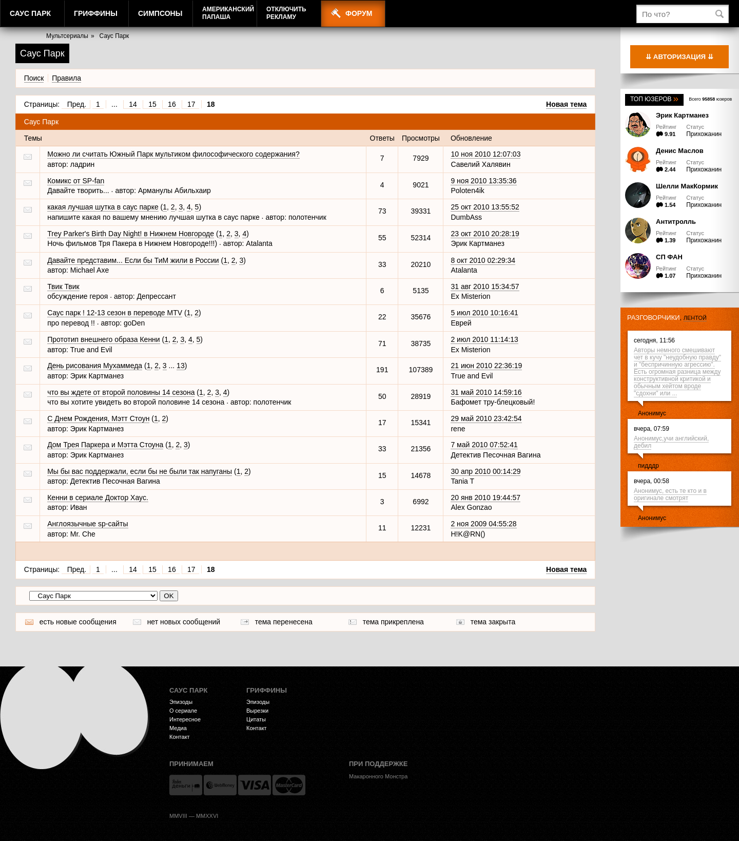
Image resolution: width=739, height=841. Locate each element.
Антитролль (676, 221)
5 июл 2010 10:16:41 (484, 313)
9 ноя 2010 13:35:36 (483, 181)
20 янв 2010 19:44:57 (485, 497)
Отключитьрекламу (286, 13)
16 (172, 104)
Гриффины (96, 13)
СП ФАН (669, 257)
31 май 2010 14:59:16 (486, 392)
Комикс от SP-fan (75, 181)
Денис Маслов (680, 151)
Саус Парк (30, 13)
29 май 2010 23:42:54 (486, 418)
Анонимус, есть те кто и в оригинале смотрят (670, 494)
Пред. (76, 104)
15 (152, 104)
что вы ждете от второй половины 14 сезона (121, 392)
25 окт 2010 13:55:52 (485, 207)
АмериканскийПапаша (228, 13)
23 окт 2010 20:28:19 (485, 234)
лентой (695, 318)
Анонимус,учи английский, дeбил (671, 442)
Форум (358, 13)
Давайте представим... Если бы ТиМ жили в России (133, 260)
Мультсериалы (67, 36)
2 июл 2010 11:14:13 (484, 339)
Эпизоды (180, 702)
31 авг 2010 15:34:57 (485, 286)
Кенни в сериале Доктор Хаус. (97, 497)
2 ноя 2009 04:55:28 (483, 524)
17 (191, 104)
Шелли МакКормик (687, 186)
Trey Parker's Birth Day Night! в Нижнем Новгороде (130, 234)
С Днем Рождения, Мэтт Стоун (98, 418)
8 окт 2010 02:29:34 (483, 260)
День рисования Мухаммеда (94, 365)
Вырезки (257, 711)
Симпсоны (160, 13)
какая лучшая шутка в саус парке (103, 207)
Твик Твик (63, 286)
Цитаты (256, 719)
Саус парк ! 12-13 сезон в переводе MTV (114, 313)
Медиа (178, 728)
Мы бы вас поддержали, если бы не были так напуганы (139, 471)
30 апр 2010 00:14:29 (485, 471)
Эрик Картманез (682, 115)
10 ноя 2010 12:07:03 (485, 154)
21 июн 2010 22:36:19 (486, 365)
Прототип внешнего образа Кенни (103, 339)
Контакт (179, 737)
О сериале (183, 711)
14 (133, 104)
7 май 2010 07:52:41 (484, 445)
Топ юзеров (654, 99)
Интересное (185, 719)
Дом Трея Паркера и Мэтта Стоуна (105, 445)
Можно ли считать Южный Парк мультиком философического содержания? (173, 154)
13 (181, 365)
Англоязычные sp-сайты (87, 524)
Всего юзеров (710, 99)
